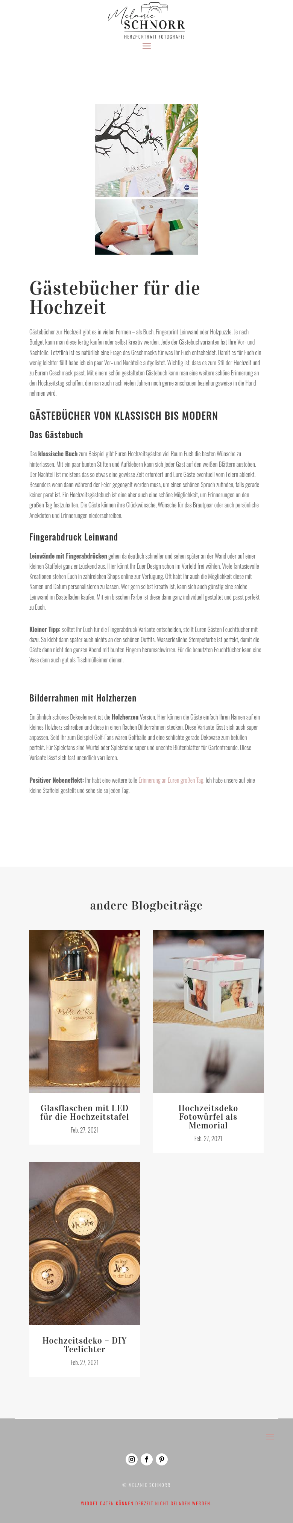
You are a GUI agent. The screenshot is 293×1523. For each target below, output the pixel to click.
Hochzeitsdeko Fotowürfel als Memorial (208, 1113)
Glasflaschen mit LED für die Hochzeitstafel (84, 1108)
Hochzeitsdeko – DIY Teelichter (85, 1340)
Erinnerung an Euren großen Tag (170, 775)
